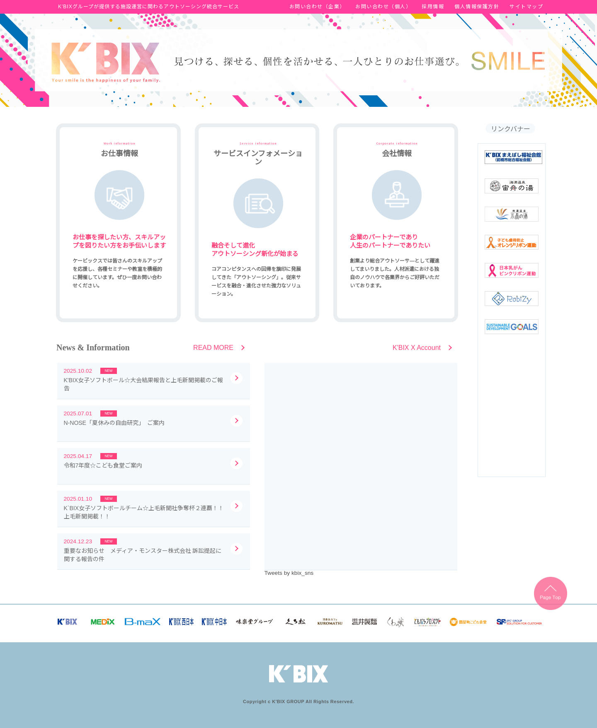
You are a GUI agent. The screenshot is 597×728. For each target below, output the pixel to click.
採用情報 (433, 7)
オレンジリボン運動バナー (512, 242)
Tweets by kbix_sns (289, 573)
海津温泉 (512, 185)
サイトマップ (526, 7)
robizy (512, 298)
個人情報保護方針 (476, 7)
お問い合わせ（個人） (383, 7)
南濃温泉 (512, 214)
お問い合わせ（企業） (317, 7)
